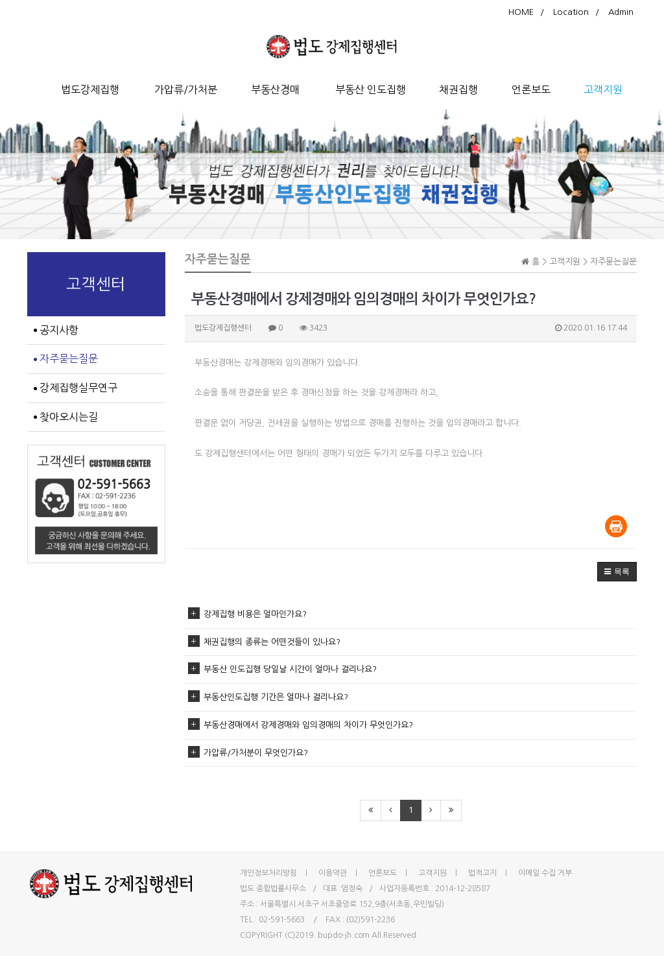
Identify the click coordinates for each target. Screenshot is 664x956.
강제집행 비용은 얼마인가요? (247, 614)
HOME (521, 12)
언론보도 (531, 89)
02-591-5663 (282, 920)
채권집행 (458, 89)
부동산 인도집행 (370, 89)
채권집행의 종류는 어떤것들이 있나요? (264, 642)
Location (571, 12)
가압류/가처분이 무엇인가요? (248, 753)
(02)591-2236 (370, 920)
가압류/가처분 (185, 89)
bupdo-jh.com (344, 935)
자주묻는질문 (66, 358)
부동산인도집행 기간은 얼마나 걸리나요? (268, 697)
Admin (621, 12)
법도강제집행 (90, 89)
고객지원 (603, 89)
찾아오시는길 (66, 417)
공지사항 (56, 330)
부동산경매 (275, 89)
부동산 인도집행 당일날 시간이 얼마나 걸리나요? (282, 669)
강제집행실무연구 (75, 387)
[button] (617, 571)
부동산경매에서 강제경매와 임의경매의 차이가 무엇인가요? (300, 725)
